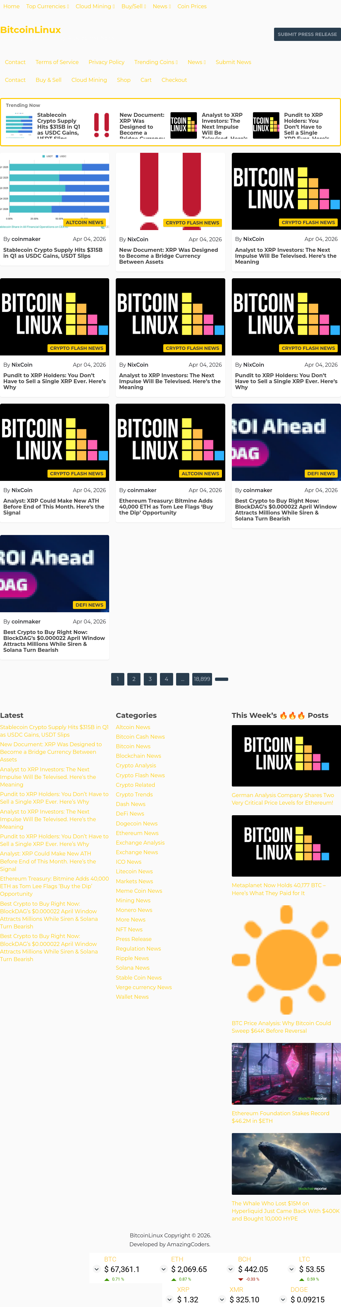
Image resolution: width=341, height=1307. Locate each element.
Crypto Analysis (136, 765)
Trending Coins (154, 62)
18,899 (202, 679)
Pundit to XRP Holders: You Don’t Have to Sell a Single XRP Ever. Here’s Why (306, 130)
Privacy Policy (107, 62)
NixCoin (137, 239)
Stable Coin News (139, 978)
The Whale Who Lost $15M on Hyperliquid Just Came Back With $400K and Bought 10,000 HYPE (286, 1211)
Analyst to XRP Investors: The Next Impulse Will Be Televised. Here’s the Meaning (225, 130)
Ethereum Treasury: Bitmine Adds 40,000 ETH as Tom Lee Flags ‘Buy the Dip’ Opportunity (166, 507)
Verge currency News (144, 987)
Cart (146, 80)
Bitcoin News (133, 746)
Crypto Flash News (140, 775)
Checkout (174, 80)
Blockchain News (138, 756)
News (160, 6)
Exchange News (137, 852)
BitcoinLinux (30, 29)
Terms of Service (57, 62)
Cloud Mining (93, 6)
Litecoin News (134, 871)
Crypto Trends (134, 794)
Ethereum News (137, 833)
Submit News (233, 62)
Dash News (130, 804)
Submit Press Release (307, 34)
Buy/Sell (131, 6)
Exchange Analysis (140, 843)
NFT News (129, 929)
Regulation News (138, 949)
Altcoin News (133, 727)
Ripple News (132, 958)
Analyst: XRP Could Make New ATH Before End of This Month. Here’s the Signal (53, 507)
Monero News (134, 910)
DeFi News (130, 814)
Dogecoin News (136, 824)
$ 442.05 (253, 1269)
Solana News (132, 968)
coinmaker (26, 239)
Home (11, 6)
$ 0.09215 (308, 1299)
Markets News (134, 881)
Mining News (133, 900)
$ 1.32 (187, 1299)
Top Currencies (46, 6)
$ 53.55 (312, 1269)
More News (130, 920)
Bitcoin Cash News (140, 737)
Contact (15, 62)
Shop (124, 80)
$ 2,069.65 (189, 1269)
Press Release (134, 939)
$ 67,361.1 (122, 1269)
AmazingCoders (188, 1244)
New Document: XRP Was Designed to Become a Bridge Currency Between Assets (142, 130)
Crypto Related (135, 785)
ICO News (128, 862)
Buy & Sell (49, 80)
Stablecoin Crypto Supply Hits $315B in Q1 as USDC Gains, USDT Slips (58, 127)
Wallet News (132, 997)
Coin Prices (191, 6)
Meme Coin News (139, 891)
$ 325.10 (244, 1299)
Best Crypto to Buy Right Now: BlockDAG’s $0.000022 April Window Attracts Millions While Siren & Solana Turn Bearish (286, 510)
